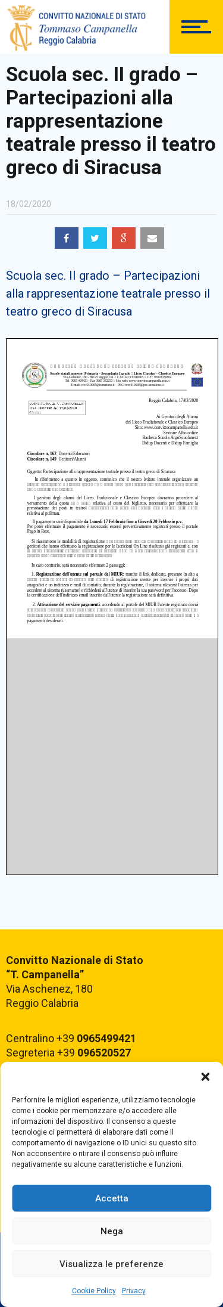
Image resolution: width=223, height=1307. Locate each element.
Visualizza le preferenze (111, 1264)
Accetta (111, 1198)
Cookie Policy (94, 1291)
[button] (205, 1077)
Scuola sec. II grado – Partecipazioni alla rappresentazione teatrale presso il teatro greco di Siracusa (108, 293)
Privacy (134, 1291)
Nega (111, 1231)
